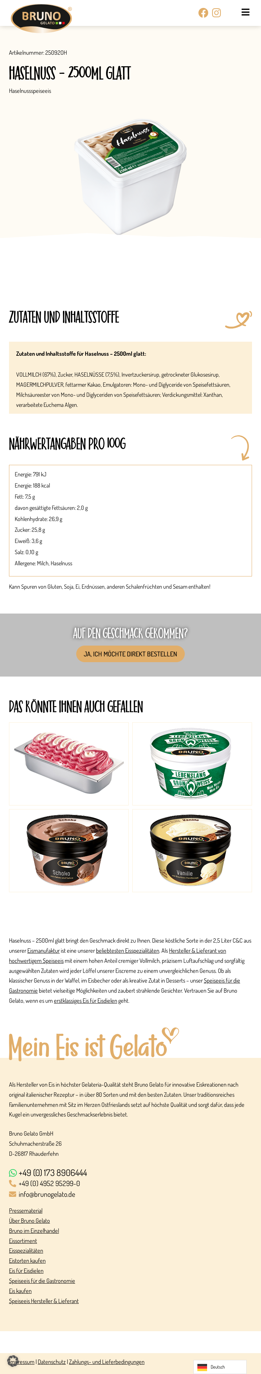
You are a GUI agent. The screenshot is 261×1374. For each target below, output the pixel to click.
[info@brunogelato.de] (130, 1194)
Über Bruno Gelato (29, 1220)
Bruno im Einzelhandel (34, 1230)
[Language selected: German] (220, 1367)
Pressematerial (25, 1210)
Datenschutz (52, 1361)
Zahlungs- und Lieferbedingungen (107, 1361)
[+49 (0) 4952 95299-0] (130, 1183)
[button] (13, 1361)
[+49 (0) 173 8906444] (130, 1173)
